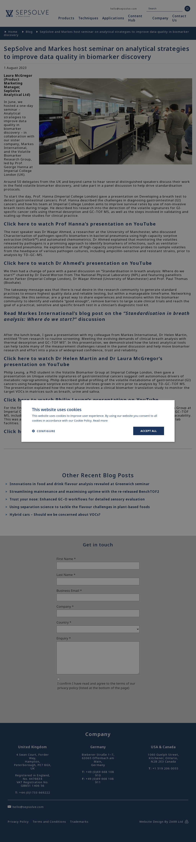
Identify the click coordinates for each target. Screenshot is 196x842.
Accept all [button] (148, 431)
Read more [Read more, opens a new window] (100, 420)
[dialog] (98, 421)
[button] (43, 431)
